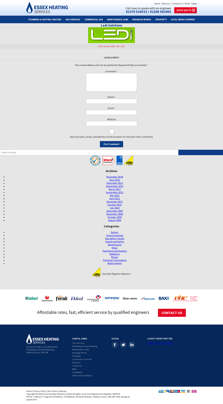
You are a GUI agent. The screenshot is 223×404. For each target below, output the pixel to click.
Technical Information (115, 260)
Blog (194, 3)
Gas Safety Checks (114, 238)
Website (111, 119)
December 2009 (115, 210)
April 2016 (114, 179)
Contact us (177, 3)
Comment (111, 71)
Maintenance (115, 244)
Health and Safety (114, 241)
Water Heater (114, 263)
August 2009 (114, 220)
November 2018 (114, 176)
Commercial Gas (94, 19)
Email (111, 108)
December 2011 (115, 201)
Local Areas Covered (183, 19)
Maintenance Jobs (117, 19)
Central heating (114, 235)
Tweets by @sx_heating (159, 343)
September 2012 (114, 192)
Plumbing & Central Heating (44, 19)
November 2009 (114, 214)
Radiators (114, 254)
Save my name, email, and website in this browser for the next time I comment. (111, 136)
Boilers (114, 232)
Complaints (77, 372)
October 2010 (114, 204)
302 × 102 (120, 46)
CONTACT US (172, 312)
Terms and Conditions (82, 375)
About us (166, 3)
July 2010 (115, 207)
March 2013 (115, 189)
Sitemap (62, 391)
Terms (187, 3)
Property (161, 19)
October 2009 (114, 217)
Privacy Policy (39, 391)
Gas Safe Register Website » (116, 273)
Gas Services (73, 19)
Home (157, 3)
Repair (114, 257)
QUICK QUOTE (184, 10)
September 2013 (114, 186)
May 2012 (114, 195)
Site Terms (52, 391)
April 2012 (114, 198)
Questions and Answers (114, 250)
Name (112, 96)
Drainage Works (141, 19)
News (115, 247)
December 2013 (115, 183)
